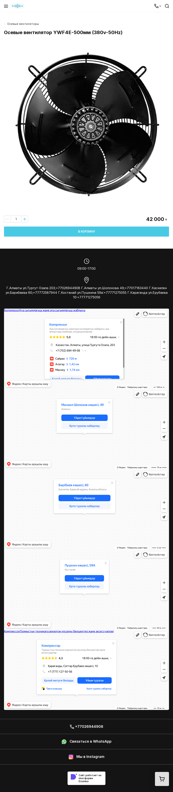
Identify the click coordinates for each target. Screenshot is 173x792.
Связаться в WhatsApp (86, 741)
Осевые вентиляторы (21, 23)
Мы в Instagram (86, 756)
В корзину (86, 231)
